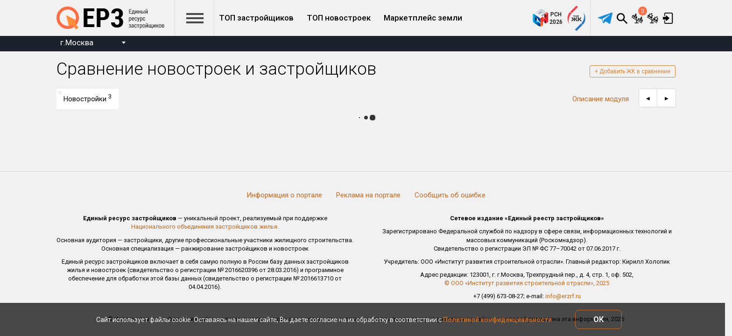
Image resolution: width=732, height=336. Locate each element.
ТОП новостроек (339, 17)
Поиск (621, 18)
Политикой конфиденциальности (497, 319)
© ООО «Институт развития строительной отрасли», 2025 (526, 283)
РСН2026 (556, 18)
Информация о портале (284, 195)
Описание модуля (600, 99)
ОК (598, 319)
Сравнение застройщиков (652, 18)
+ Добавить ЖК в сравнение (632, 71)
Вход (668, 18)
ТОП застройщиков (256, 17)
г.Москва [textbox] (76, 42)
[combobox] (92, 43)
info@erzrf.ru (563, 296)
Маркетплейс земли (423, 17)
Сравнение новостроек (637, 18)
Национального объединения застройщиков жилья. (205, 226)
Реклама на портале (368, 195)
